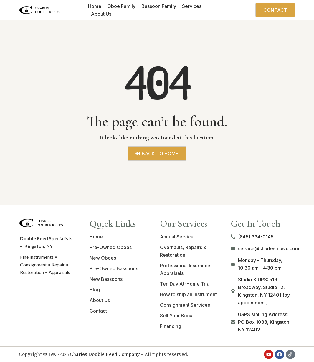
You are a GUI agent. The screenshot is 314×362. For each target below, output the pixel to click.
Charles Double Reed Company (105, 354)
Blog (95, 290)
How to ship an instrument (188, 294)
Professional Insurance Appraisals (185, 269)
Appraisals (59, 272)
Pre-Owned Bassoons (114, 268)
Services (191, 6)
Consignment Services (185, 305)
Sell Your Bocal (177, 315)
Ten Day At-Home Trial (185, 284)
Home (94, 6)
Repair (58, 264)
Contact (98, 311)
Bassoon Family (158, 6)
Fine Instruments (37, 257)
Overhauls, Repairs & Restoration (183, 251)
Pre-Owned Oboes (111, 247)
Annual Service (177, 237)
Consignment (33, 264)
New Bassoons (106, 279)
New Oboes (103, 258)
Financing (170, 326)
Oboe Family (121, 6)
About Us (101, 14)
